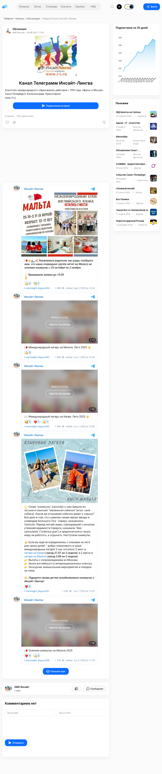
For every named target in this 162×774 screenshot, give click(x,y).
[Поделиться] (14, 122)
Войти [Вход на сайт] (151, 6)
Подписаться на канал (56, 105)
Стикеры (51, 6)
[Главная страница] (4, 6)
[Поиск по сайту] (112, 7)
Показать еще (55, 671)
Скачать (66, 6)
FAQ (93, 6)
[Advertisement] (55, 155)
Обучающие (33, 18)
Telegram (8, 18)
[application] (136, 60)
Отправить (16, 742)
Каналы (24, 6)
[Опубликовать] (119, 6)
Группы (80, 6)
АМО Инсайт (21, 687)
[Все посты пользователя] (76, 688)
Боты (37, 6)
